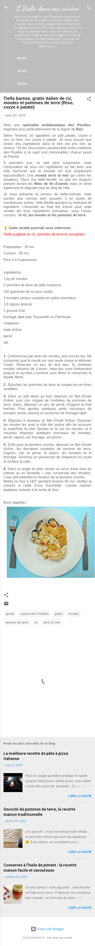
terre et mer (51, 623)
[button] (89, 100)
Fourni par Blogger (47, 929)
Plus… (59, 58)
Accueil (37, 58)
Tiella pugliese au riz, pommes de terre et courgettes (44, 235)
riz (36, 623)
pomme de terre (17, 623)
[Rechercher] (89, 8)
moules (73, 614)
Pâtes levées (37, 71)
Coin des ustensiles (47, 83)
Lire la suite (80, 797)
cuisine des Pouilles (34, 614)
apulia (9, 614)
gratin (58, 614)
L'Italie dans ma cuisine (47, 8)
